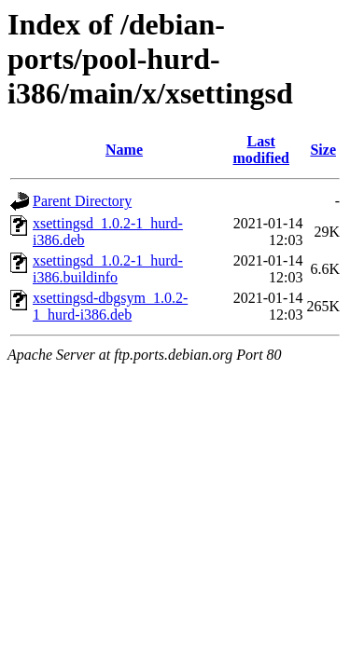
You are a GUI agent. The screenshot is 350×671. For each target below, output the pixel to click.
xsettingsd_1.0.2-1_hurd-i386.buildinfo (108, 269)
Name (124, 149)
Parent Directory (82, 201)
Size (323, 149)
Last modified (261, 149)
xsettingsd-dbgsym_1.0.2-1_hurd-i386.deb (110, 306)
